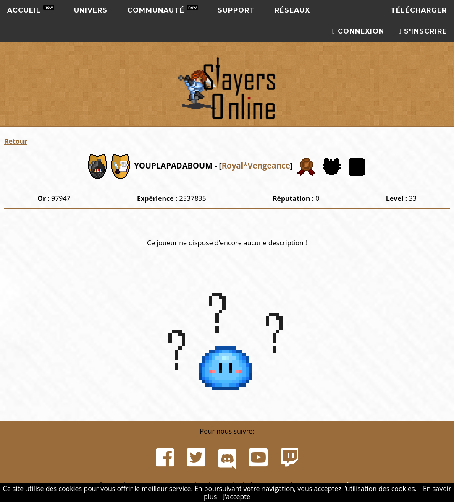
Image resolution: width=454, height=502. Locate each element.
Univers (91, 10)
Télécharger (419, 10)
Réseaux (292, 10)
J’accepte (236, 496)
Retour (15, 141)
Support (236, 10)
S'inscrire (423, 31)
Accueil (30, 9)
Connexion (358, 31)
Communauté (162, 9)
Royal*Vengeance (256, 165)
